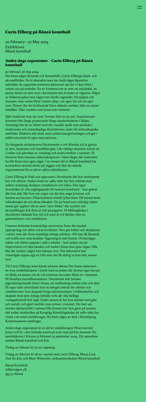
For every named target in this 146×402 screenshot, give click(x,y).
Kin (11, 11)
